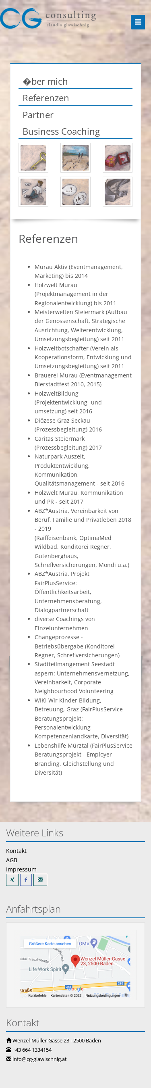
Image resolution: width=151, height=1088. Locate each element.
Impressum (21, 869)
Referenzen (46, 98)
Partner (38, 114)
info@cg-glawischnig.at (39, 1059)
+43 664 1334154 (32, 1049)
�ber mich (45, 81)
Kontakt (16, 851)
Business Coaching (61, 131)
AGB (11, 860)
